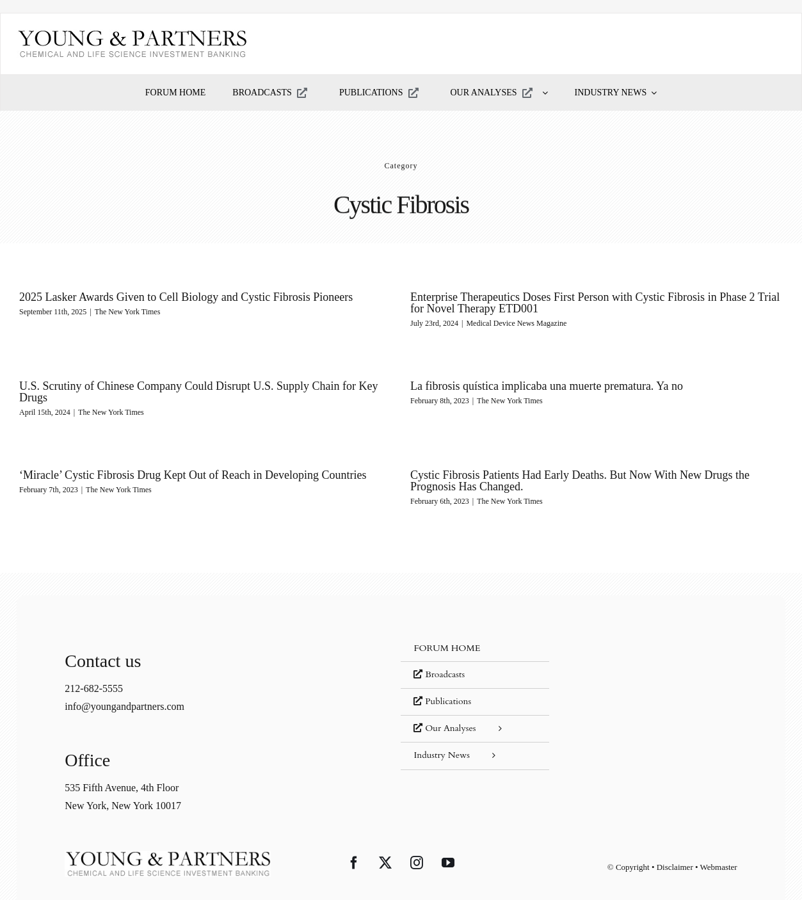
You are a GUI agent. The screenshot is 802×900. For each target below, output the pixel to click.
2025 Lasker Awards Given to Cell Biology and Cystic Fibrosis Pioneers (186, 297)
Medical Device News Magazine (509, 323)
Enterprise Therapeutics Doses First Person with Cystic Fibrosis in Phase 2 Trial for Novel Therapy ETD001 (587, 303)
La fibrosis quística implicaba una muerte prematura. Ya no (525, 386)
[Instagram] (417, 845)
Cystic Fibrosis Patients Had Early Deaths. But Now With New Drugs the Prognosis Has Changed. (586, 476)
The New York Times (128, 311)
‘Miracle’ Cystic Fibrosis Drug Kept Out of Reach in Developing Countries (207, 470)
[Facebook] (354, 845)
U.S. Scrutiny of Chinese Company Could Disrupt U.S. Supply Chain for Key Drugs (226, 386)
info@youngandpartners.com (124, 687)
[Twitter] (385, 845)
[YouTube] (448, 845)
